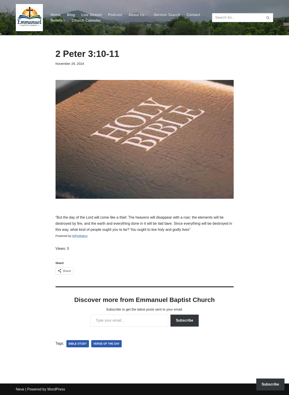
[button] (146, 15)
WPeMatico (80, 236)
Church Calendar (86, 20)
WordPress (56, 389)
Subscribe (184, 320)
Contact (193, 15)
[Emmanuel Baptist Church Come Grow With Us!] (29, 17)
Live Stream (91, 15)
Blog (71, 15)
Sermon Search (167, 15)
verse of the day (106, 343)
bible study (78, 343)
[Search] (237, 17)
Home (56, 15)
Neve (20, 389)
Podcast (115, 15)
